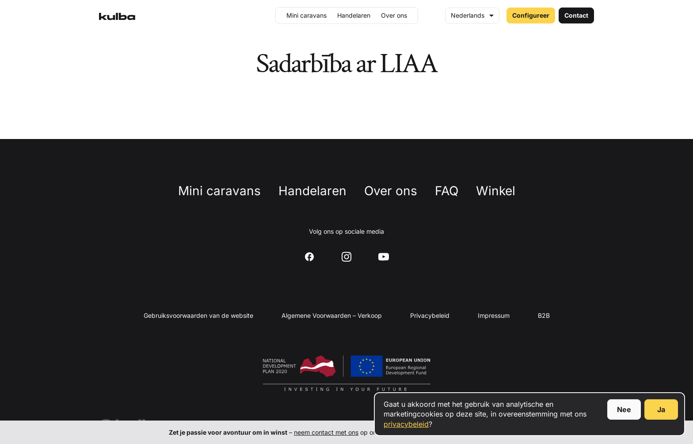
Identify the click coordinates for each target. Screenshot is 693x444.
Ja (661, 409)
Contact (576, 15)
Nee (624, 409)
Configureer (530, 15)
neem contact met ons (326, 432)
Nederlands (467, 15)
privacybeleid (406, 424)
